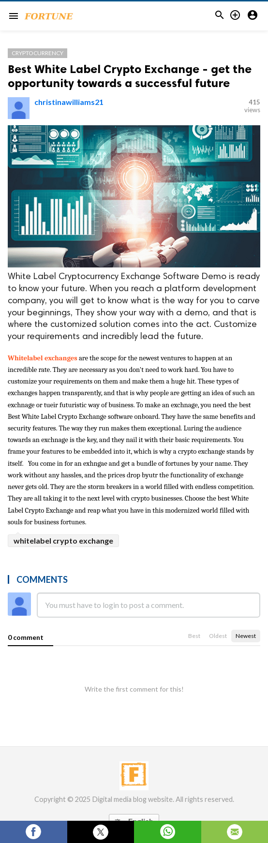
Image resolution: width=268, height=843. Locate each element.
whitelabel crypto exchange (63, 540)
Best (194, 635)
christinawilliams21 (69, 101)
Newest (246, 635)
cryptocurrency (37, 53)
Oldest (218, 635)
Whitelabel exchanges (43, 358)
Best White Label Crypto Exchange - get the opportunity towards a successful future (130, 76)
